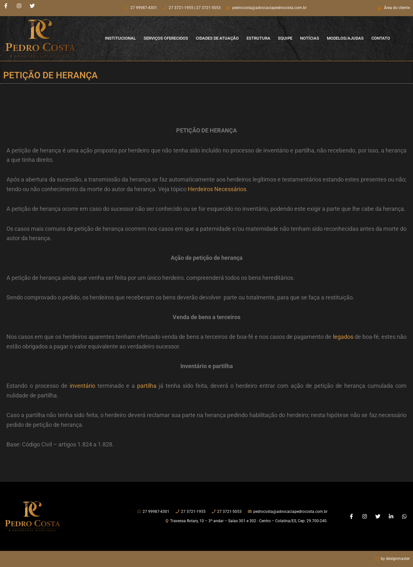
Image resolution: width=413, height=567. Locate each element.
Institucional (120, 38)
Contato (380, 38)
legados (343, 336)
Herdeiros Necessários (217, 189)
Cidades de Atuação (217, 38)
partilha (146, 385)
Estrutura (258, 38)
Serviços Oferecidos (166, 38)
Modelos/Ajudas (345, 38)
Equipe (285, 38)
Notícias (309, 38)
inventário (82, 385)
